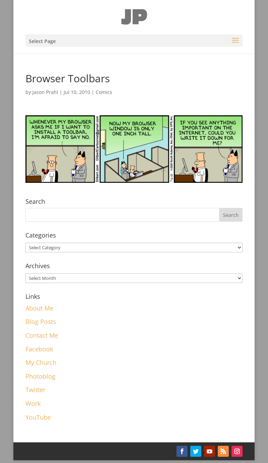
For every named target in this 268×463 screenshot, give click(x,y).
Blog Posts (40, 321)
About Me (39, 308)
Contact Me (41, 335)
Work (33, 403)
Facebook (39, 349)
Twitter (35, 390)
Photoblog (40, 376)
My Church (40, 362)
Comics (104, 92)
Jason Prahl (45, 92)
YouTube (38, 417)
